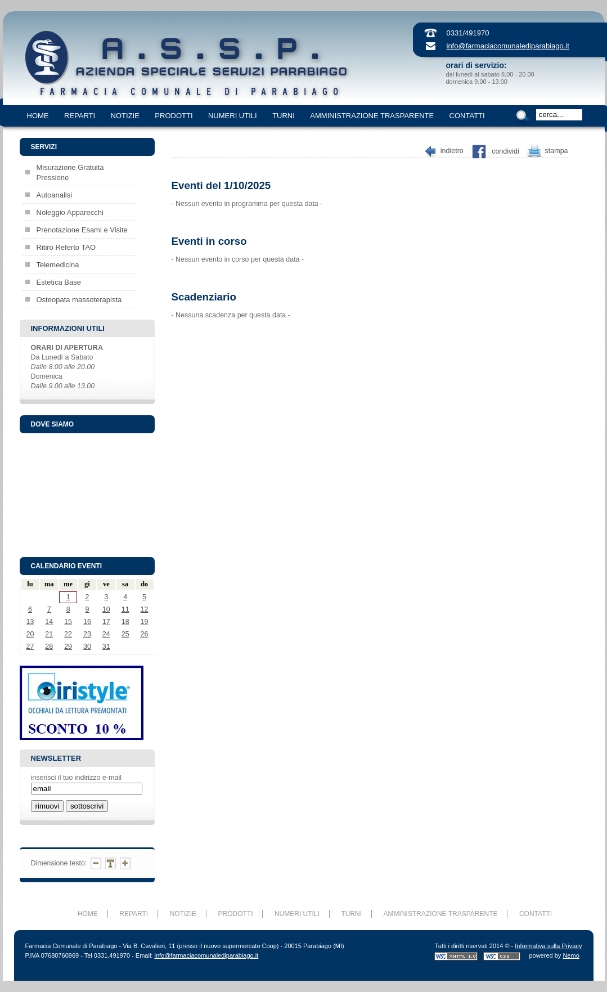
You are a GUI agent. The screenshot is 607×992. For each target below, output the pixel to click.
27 (30, 646)
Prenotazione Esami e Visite (82, 230)
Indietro (452, 151)
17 (106, 622)
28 (49, 646)
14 (49, 622)
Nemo (571, 955)
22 (68, 634)
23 (87, 634)
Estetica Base (59, 282)
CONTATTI (467, 115)
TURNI (283, 115)
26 (145, 634)
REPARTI (79, 115)
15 (68, 622)
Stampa (556, 151)
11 (125, 609)
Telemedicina (58, 265)
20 (30, 634)
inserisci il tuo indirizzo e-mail (76, 778)
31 (106, 646)
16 (87, 622)
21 (49, 634)
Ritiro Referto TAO (66, 247)
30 (87, 646)
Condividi (505, 151)
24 (106, 634)
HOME (38, 115)
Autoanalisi (55, 195)
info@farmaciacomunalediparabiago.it (508, 46)
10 (106, 609)
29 (68, 646)
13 (30, 622)
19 (145, 622)
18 (125, 622)
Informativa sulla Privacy (548, 945)
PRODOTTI (173, 115)
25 (125, 634)
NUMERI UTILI (232, 115)
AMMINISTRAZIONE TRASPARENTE (372, 115)
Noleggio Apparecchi (70, 212)
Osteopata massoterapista (79, 299)
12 (145, 609)
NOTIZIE (125, 115)
